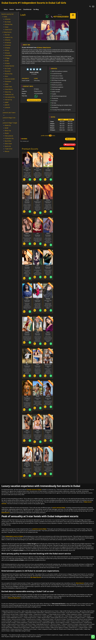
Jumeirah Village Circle (9, 116)
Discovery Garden (10, 77)
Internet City (8, 98)
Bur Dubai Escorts (36, 575)
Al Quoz (7, 48)
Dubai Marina (9, 87)
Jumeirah (7, 105)
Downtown (8, 79)
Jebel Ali (7, 103)
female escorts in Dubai (34, 488)
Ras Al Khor (8, 139)
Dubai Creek (8, 85)
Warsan (7, 149)
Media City (8, 123)
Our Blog (36, 6)
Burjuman (7, 69)
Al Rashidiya (8, 53)
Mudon (7, 131)
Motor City (8, 129)
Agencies (18, 6)
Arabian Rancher (9, 64)
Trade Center (8, 147)
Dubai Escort (8, 28)
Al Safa (7, 59)
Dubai (5, 14)
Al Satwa (39, 45)
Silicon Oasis (8, 141)
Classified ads (27, 6)
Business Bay (8, 22)
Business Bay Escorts (14, 596)
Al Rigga (7, 56)
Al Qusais (7, 51)
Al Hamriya (8, 40)
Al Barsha (7, 17)
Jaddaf (6, 100)
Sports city (8, 144)
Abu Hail (7, 33)
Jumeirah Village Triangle (10, 121)
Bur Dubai (8, 20)
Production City (9, 136)
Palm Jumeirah (9, 134)
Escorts (12, 6)
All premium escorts (67, 146)
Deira (6, 74)
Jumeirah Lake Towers (9, 110)
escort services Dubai (58, 506)
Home (6, 6)
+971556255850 (60, 14)
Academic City (8, 35)
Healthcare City (9, 92)
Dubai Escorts (47, 45)
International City (10, 95)
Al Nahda (7, 46)
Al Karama (8, 43)
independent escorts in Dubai (14, 534)
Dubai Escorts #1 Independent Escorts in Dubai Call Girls (34, 2)
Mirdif (6, 126)
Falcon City (8, 90)
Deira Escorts (80, 581)
